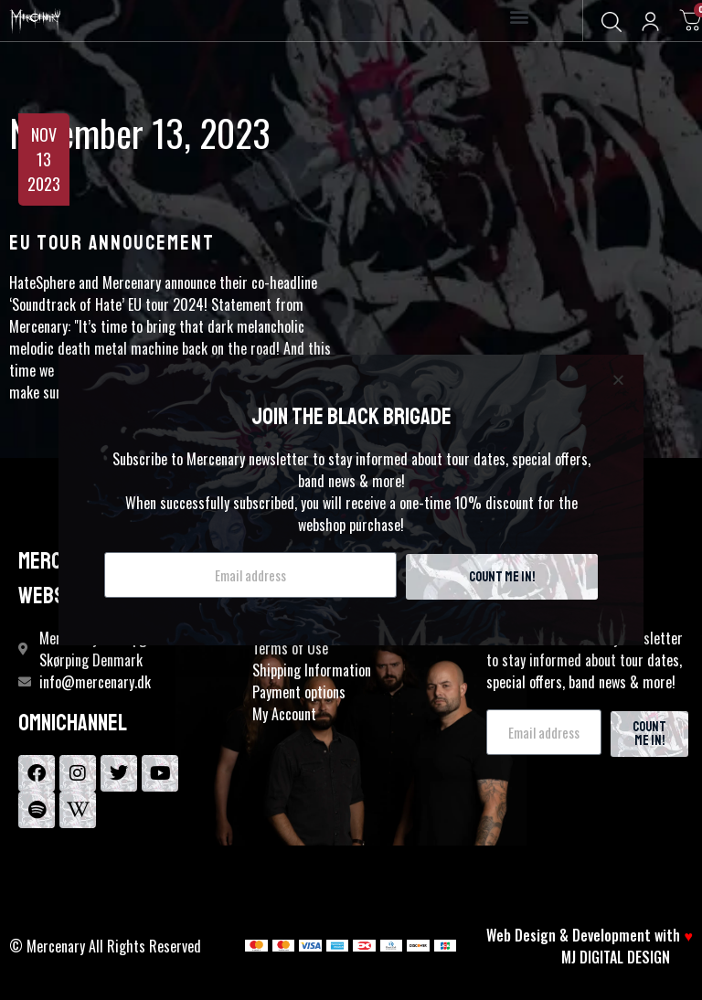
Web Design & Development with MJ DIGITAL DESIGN (589, 946)
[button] (520, 17)
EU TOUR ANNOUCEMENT (112, 243)
